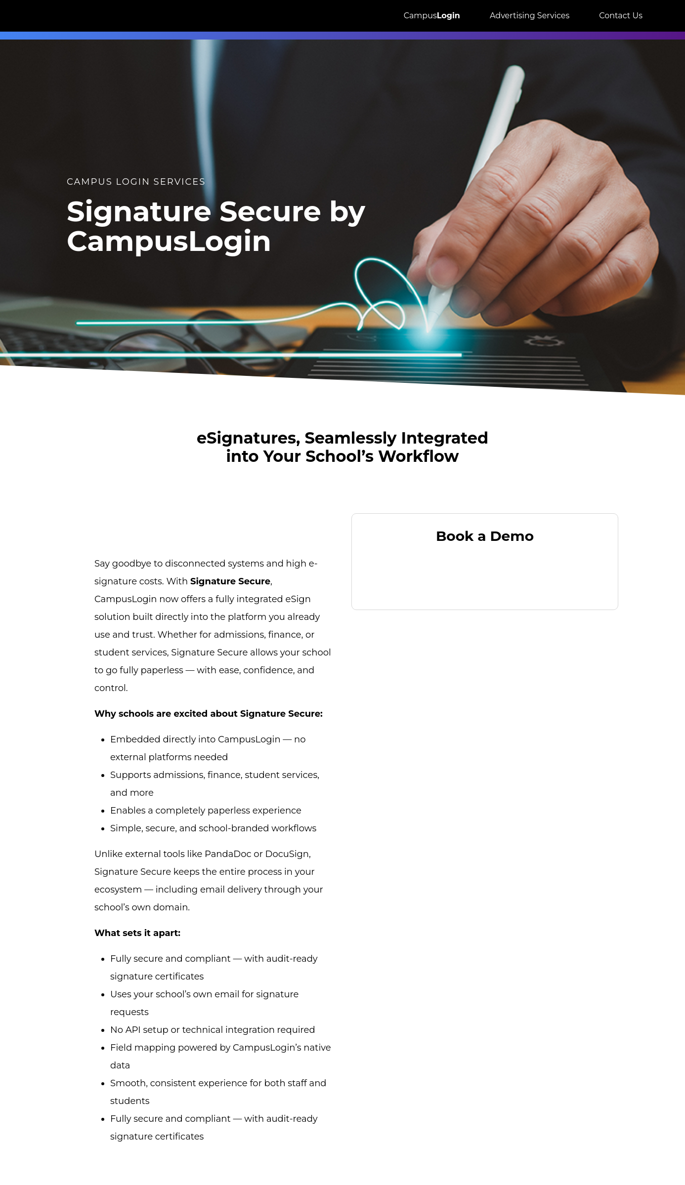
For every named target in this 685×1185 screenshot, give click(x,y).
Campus (432, 15)
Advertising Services (529, 15)
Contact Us (620, 15)
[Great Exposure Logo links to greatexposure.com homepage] (62, 16)
